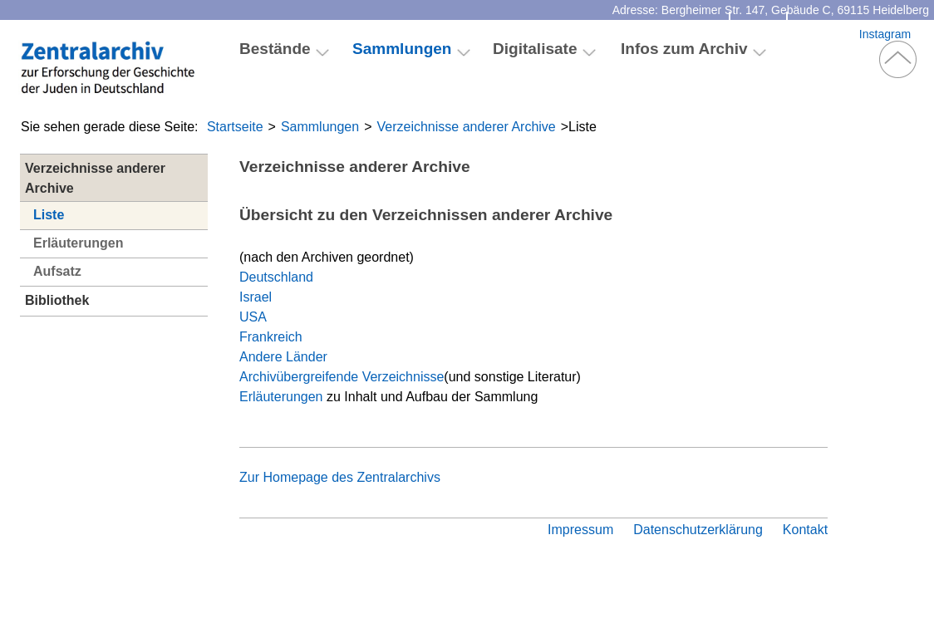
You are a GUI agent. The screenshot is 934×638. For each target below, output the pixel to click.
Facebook (823, 34)
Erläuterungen (78, 243)
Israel (255, 297)
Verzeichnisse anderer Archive (466, 127)
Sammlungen (320, 127)
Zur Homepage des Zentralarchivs (339, 477)
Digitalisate (535, 48)
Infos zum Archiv (684, 48)
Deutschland (276, 277)
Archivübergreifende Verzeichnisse (341, 377)
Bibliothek (57, 300)
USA (253, 317)
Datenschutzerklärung (698, 530)
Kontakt (758, 34)
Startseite (235, 127)
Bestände (275, 48)
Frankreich (270, 337)
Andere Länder (283, 357)
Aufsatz (57, 271)
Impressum (580, 530)
